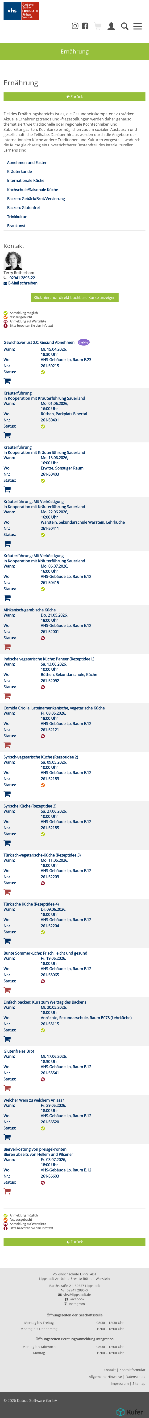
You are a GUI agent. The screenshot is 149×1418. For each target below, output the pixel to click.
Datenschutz (135, 1376)
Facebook (74, 1299)
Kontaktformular (132, 1369)
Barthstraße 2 (60, 1285)
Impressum (120, 1383)
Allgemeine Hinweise (105, 1376)
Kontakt (110, 1369)
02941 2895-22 (21, 277)
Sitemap (138, 1383)
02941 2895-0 (77, 1289)
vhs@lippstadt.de (74, 1294)
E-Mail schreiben (20, 283)
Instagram (74, 1303)
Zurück (74, 96)
